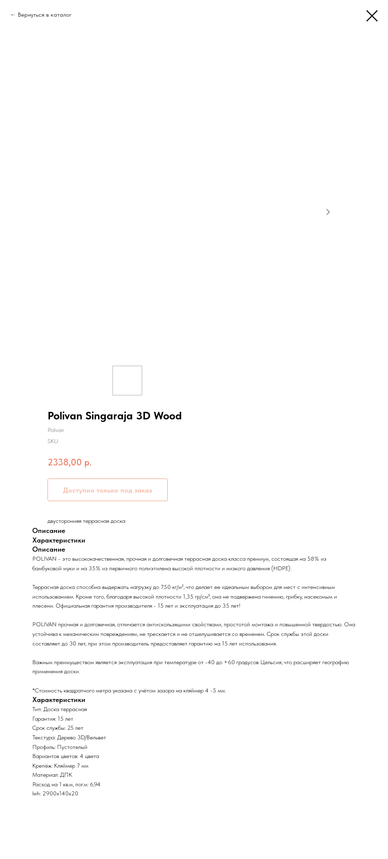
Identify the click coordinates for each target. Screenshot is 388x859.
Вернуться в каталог (45, 14)
